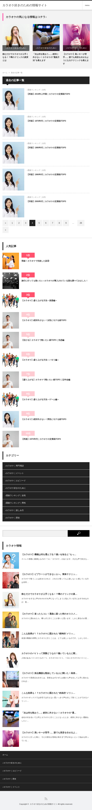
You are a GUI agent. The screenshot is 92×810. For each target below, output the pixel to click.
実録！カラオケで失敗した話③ (35, 261)
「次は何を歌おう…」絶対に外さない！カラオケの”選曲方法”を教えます (46, 57)
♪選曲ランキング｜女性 (36, 90)
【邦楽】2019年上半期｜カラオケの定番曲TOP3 (48, 94)
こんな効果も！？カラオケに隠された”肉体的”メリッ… (48, 693)
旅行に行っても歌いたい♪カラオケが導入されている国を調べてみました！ (54, 281)
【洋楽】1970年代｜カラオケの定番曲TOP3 (46, 121)
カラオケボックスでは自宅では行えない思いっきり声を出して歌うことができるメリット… (55, 699)
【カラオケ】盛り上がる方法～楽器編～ (39, 300)
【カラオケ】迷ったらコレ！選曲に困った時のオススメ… (49, 614)
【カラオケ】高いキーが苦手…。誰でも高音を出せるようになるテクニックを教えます (76, 59)
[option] (16, 43)
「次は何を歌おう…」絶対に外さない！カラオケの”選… (48, 713)
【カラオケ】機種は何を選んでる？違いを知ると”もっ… (48, 554)
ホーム (5, 755)
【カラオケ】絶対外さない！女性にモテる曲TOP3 (43, 320)
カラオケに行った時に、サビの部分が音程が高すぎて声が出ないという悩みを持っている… (55, 739)
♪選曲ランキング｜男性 (15, 503)
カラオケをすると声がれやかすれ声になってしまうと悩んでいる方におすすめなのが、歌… (55, 600)
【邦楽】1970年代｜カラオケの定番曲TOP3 (41, 439)
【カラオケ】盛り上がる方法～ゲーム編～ (40, 399)
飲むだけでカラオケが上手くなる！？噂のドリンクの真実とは (15, 57)
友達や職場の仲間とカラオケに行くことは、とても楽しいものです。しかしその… (55, 638)
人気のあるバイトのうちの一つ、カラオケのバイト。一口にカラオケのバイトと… (55, 658)
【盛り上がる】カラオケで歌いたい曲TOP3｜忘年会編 (45, 380)
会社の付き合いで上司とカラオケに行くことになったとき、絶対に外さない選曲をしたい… (55, 719)
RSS (46, 798)
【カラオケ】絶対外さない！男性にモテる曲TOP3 (43, 419)
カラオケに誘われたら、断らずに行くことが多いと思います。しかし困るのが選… (55, 618)
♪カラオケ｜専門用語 (14, 466)
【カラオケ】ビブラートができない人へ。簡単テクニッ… (49, 574)
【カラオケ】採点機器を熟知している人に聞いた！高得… (49, 673)
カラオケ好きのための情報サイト (24, 5)
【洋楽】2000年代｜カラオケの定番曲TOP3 (46, 201)
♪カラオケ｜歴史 (12, 518)
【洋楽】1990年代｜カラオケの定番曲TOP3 (46, 174)
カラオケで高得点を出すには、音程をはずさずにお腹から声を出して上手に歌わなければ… (55, 679)
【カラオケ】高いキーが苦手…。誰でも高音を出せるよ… (49, 732)
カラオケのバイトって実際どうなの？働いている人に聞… (49, 653)
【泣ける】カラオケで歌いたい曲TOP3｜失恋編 (42, 340)
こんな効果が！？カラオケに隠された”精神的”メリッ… (48, 633)
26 (81, 223)
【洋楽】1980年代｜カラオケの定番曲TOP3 (46, 147)
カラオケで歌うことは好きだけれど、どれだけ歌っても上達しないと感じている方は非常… (55, 580)
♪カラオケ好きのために (16, 48)
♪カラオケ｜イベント (14, 473)
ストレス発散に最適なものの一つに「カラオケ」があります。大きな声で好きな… (55, 559)
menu (87, 5)
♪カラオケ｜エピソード (15, 480)
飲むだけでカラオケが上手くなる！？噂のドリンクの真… (49, 594)
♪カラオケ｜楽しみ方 (14, 510)
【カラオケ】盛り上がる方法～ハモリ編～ (40, 360)
